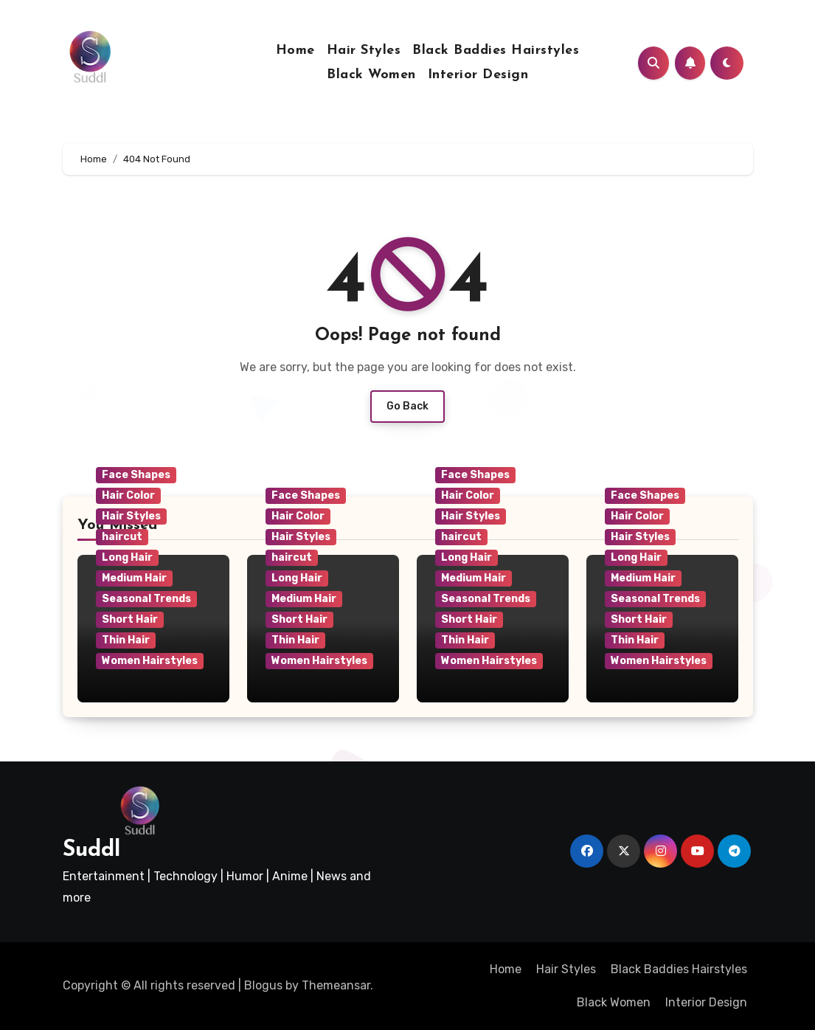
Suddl (91, 850)
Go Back (407, 406)
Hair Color (128, 495)
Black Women (371, 75)
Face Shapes (136, 475)
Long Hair (127, 557)
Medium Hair (134, 578)
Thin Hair (126, 640)
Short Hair (130, 619)
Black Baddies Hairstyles (495, 51)
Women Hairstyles (150, 660)
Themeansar (336, 985)
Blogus (263, 985)
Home (295, 51)
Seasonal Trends (146, 598)
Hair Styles (364, 51)
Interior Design (478, 75)
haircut (122, 536)
